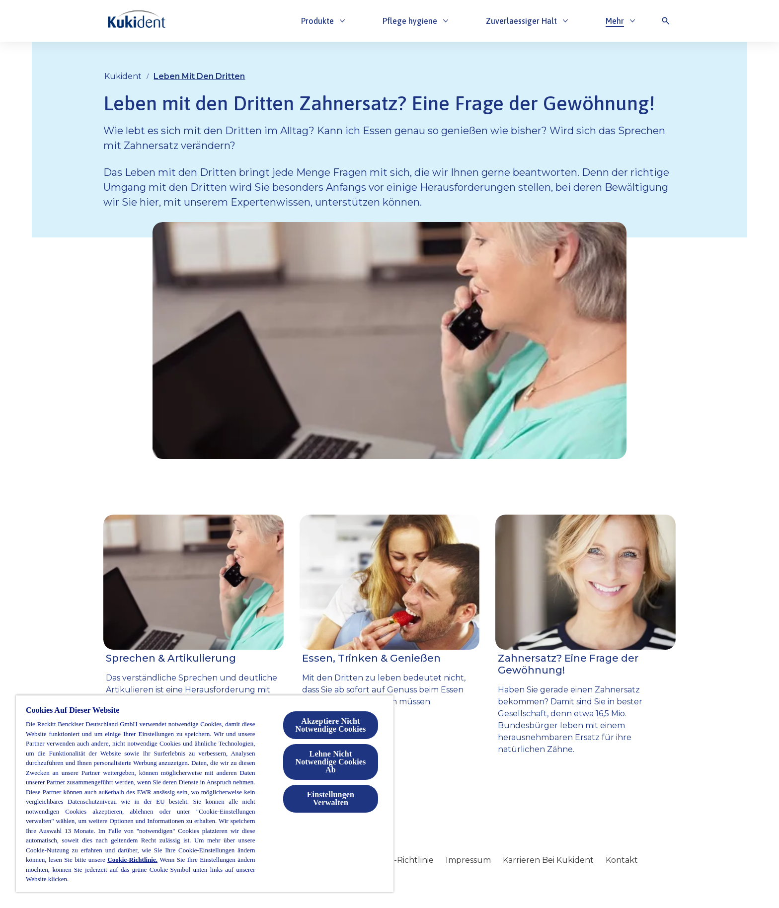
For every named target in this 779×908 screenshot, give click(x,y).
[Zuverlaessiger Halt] (521, 21)
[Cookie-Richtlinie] (400, 860)
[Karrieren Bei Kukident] (548, 860)
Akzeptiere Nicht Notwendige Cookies (330, 725)
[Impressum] (468, 860)
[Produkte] (317, 21)
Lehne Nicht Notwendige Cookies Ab (330, 762)
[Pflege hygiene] (410, 21)
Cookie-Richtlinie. (132, 859)
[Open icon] (666, 21)
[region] (204, 793)
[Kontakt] (622, 860)
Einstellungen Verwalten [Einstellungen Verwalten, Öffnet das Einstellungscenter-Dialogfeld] (330, 798)
